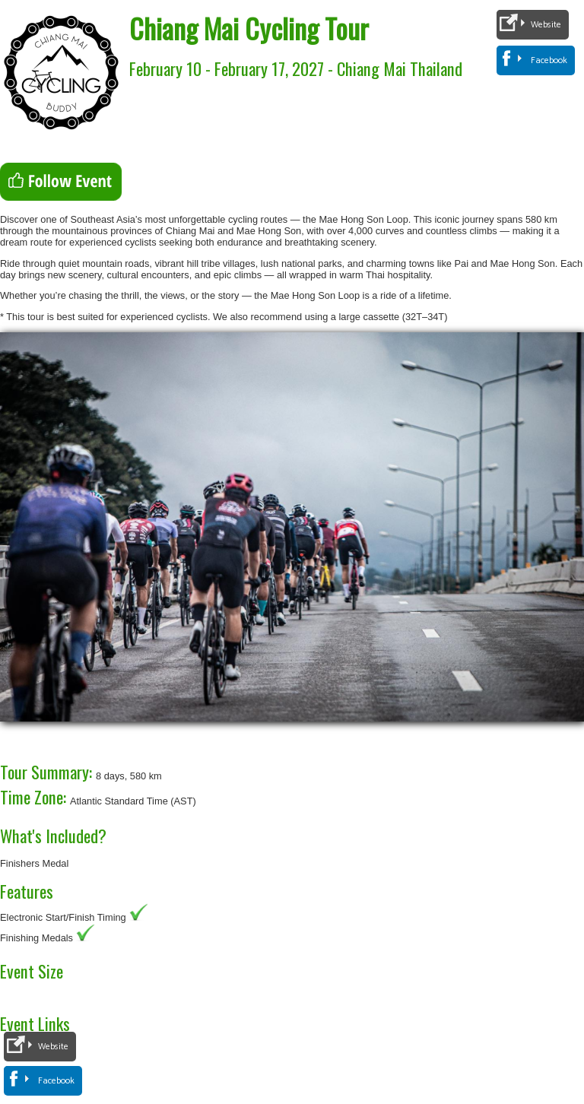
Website (546, 24)
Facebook (549, 60)
